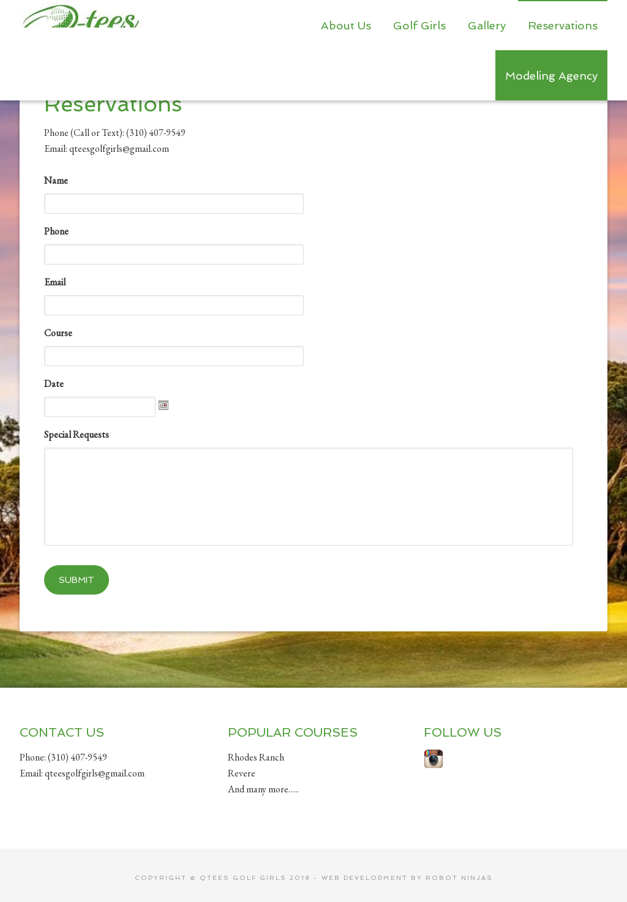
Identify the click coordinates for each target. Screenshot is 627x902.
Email (55, 282)
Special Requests (76, 435)
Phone (56, 231)
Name (56, 181)
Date (54, 384)
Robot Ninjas (459, 868)
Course (58, 333)
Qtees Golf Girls (81, 24)
